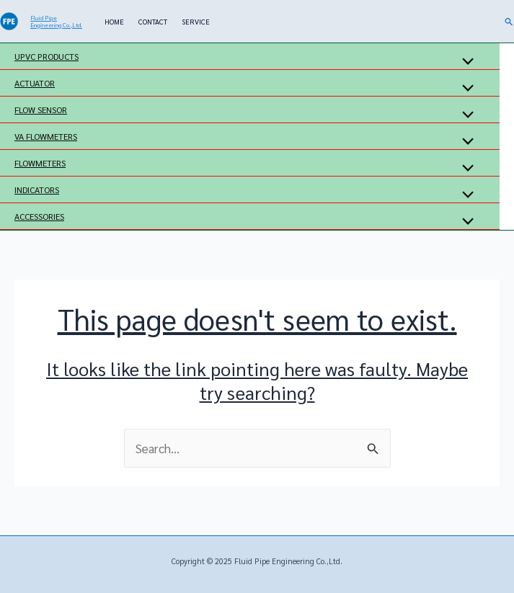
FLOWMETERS (40, 163)
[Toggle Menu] (464, 61)
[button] (509, 21)
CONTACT (152, 21)
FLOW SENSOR (40, 109)
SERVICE (196, 21)
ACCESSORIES (39, 216)
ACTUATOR (34, 83)
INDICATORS (36, 189)
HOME (114, 21)
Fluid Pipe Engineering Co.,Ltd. (56, 21)
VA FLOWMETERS (45, 136)
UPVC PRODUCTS (46, 56)
